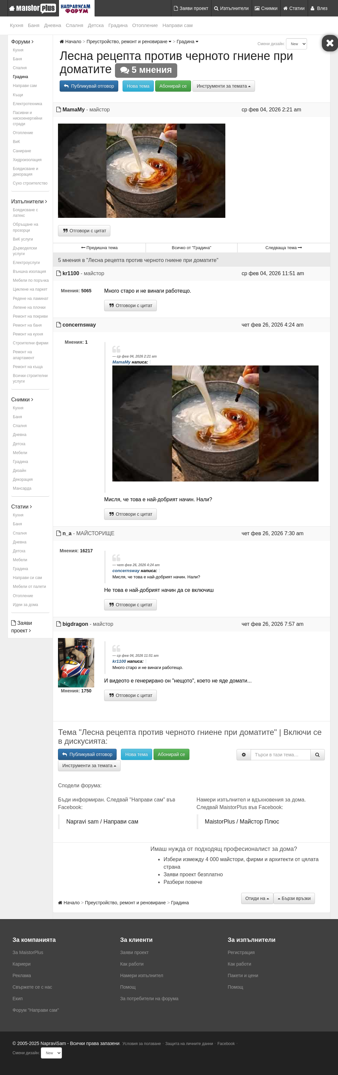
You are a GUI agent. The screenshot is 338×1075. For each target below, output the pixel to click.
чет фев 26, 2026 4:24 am (272, 325)
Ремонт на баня (27, 325)
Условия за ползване (142, 1043)
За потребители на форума (149, 998)
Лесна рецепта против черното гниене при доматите (176, 62)
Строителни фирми (30, 343)
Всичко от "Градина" (191, 247)
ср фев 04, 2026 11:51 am (272, 273)
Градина (117, 25)
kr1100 (71, 273)
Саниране (22, 151)
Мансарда (22, 488)
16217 (86, 550)
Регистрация (241, 952)
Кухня (16, 25)
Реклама (22, 975)
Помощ (128, 987)
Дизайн (19, 470)
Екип (18, 998)
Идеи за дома (25, 604)
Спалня (74, 25)
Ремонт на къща (27, 366)
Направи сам (177, 25)
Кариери (22, 964)
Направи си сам (27, 577)
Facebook (226, 1043)
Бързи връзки (294, 898)
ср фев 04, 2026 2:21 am (271, 109)
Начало (70, 41)
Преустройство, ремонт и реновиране (129, 41)
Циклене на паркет (30, 289)
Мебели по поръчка (31, 280)
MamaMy (74, 109)
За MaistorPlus (28, 952)
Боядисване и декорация (25, 171)
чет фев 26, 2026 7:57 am (272, 624)
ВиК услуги (23, 239)
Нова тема (138, 86)
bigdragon (75, 624)
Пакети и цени (243, 975)
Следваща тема (284, 247)
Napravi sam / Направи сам (102, 821)
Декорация (23, 479)
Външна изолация (29, 271)
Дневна (52, 25)
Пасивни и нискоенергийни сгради (27, 118)
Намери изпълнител (141, 975)
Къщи (18, 95)
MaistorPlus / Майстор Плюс (242, 821)
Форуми (22, 41)
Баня (34, 25)
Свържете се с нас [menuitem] (32, 987)
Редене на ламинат (30, 298)
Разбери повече (182, 882)
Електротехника (27, 104)
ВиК (16, 141)
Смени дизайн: (271, 44)
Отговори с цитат (84, 230)
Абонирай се (173, 86)
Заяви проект (191, 8)
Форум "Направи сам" (36, 1010)
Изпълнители (231, 8)
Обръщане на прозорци (25, 227)
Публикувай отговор (89, 86)
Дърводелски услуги (25, 251)
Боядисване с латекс (25, 213)
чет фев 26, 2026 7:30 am (272, 533)
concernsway (79, 325)
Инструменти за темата (224, 86)
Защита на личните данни (189, 1043)
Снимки (266, 8)
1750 (86, 690)
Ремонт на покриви (30, 316)
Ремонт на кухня (28, 334)
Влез (319, 8)
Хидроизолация (27, 160)
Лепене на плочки (29, 307)
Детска (96, 25)
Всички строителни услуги (30, 378)
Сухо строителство (30, 183)
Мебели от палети (29, 586)
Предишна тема (99, 247)
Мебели (20, 452)
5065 (86, 290)
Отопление (145, 25)
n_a (67, 533)
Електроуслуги (26, 262)
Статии (293, 8)
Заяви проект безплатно (193, 874)
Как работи (132, 964)
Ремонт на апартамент (23, 355)
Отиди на (257, 898)
